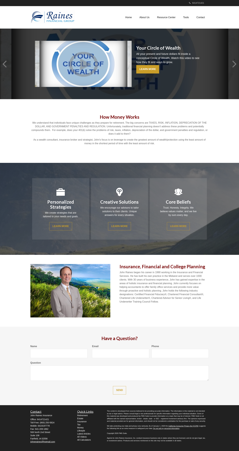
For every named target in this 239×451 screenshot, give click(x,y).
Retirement (82, 415)
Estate (80, 418)
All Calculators (84, 440)
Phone (155, 346)
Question (35, 362)
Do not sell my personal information (166, 428)
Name (33, 346)
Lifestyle (81, 430)
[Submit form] (119, 390)
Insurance (82, 421)
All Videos (82, 437)
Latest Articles (84, 434)
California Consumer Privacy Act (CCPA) (183, 426)
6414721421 (196, 3)
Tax (79, 424)
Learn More (147, 69)
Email (95, 346)
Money (80, 427)
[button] (144, 17)
